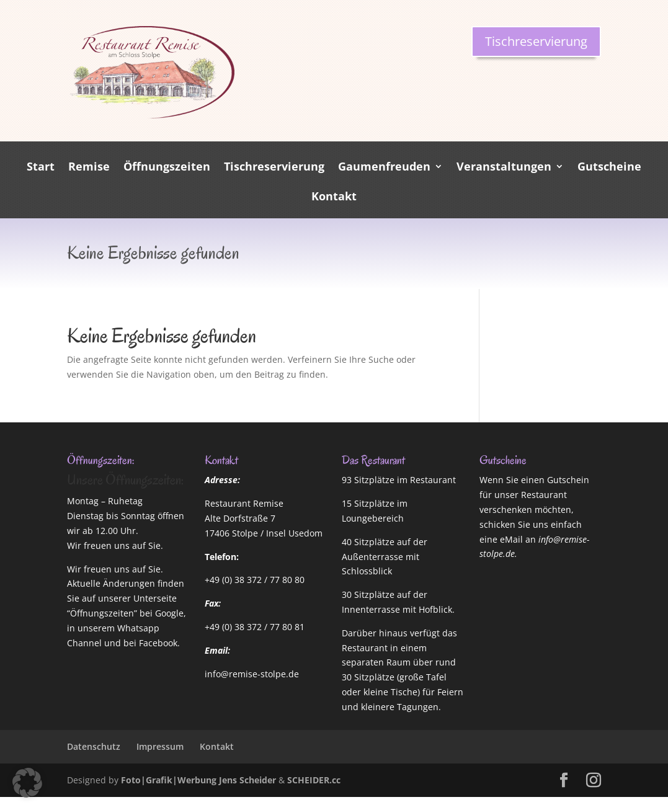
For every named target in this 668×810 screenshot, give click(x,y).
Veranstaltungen (503, 168)
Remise (89, 168)
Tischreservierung (536, 41)
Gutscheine (609, 168)
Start (41, 168)
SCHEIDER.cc (314, 780)
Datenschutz (93, 746)
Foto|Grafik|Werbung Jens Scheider (198, 780)
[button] (27, 782)
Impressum (160, 746)
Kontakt (334, 197)
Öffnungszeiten (166, 168)
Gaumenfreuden (384, 168)
